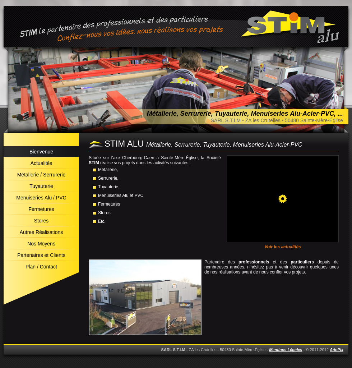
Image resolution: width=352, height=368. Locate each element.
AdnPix (336, 350)
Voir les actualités (282, 246)
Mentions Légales (285, 350)
